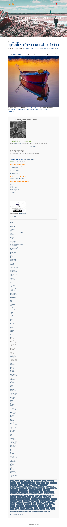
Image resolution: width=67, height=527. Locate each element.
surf (32, 507)
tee (11, 509)
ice (49, 497)
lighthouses (40, 499)
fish (11, 495)
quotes (34, 504)
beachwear (13, 483)
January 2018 (13, 407)
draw (23, 493)
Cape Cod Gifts (13, 241)
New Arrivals (12, 285)
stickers (12, 507)
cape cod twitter (41, 488)
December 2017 (13, 408)
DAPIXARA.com (18, 143)
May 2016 (12, 434)
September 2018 (13, 396)
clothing (31, 490)
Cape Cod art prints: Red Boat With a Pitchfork (33, 45)
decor (46, 491)
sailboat (46, 504)
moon (32, 500)
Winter (11, 333)
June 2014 (12, 465)
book (47, 483)
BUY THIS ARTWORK (33, 107)
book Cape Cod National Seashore (17, 178)
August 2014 (12, 463)
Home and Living (13, 274)
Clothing (11, 255)
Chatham (12, 251)
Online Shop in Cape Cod (29, 159)
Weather (12, 328)
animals (22, 481)
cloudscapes (13, 491)
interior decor (20, 499)
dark (42, 491)
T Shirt (11, 315)
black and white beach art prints (17, 165)
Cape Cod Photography (37, 48)
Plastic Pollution (13, 294)
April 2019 (12, 386)
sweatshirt (42, 507)
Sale (11, 300)
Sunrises (11, 311)
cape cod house (43, 484)
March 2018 (12, 404)
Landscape (12, 278)
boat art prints (13, 172)
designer (12, 493)
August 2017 (12, 413)
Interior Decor (13, 277)
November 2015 (13, 442)
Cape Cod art (26, 48)
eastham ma (29, 493)
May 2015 (12, 450)
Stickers (19, 161)
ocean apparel (14, 502)
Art (10, 225)
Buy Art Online (13, 236)
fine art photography (49, 493)
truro (24, 509)
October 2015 (13, 443)
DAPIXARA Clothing (14, 262)
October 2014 (13, 460)
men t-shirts (12, 184)
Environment (12, 266)
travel (19, 509)
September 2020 (13, 363)
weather (12, 511)
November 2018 (13, 393)
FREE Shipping (13, 270)
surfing (36, 507)
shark (18, 506)
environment (36, 493)
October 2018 (13, 394)
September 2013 (13, 478)
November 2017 (13, 409)
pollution (12, 504)
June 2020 (12, 367)
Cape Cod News (13, 245)
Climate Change (13, 253)
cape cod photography (23, 109)
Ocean (11, 289)
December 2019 (13, 375)
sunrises (22, 507)
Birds (11, 230)
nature (37, 500)
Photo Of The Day (14, 293)
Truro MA (12, 323)
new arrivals (43, 500)
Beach (11, 227)
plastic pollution (48, 502)
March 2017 (12, 420)
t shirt (12, 481)
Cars (11, 249)
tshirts (32, 509)
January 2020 (13, 374)
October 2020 (13, 362)
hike (40, 497)
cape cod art (14, 109)
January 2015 (13, 456)
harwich (29, 497)
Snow (11, 305)
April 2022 (12, 337)
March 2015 (12, 453)
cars (47, 488)
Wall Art (23, 161)
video (43, 509)
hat (33, 497)
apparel (27, 481)
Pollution (12, 296)
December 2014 (13, 457)
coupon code (25, 491)
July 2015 (12, 448)
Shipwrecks (12, 303)
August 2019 (12, 381)
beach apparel (50, 481)
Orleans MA (12, 290)
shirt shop (34, 506)
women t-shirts (13, 183)
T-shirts (11, 316)
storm (17, 507)
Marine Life (12, 281)
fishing (15, 495)
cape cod (21, 484)
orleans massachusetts (24, 502)
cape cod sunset (23, 488)
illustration (13, 499)
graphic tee (13, 497)
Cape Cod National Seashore (16, 244)
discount (18, 493)
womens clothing (41, 511)
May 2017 (12, 418)
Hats (11, 272)
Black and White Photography (16, 232)
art (31, 481)
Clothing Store (13, 256)
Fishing (11, 268)
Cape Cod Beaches (14, 240)
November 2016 (13, 426)
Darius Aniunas (17, 54)
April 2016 (12, 435)
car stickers (12, 192)
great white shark (21, 497)
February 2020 (13, 372)
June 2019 (12, 383)
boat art (41, 109)
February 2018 (13, 405)
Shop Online (12, 304)
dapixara (37, 491)
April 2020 (12, 370)
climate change (14, 490)
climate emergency (23, 490)
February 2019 (13, 389)
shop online (40, 506)
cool (19, 491)
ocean (53, 500)
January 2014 (13, 472)
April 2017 (12, 419)
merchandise (26, 500)
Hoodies (11, 275)
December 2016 (13, 424)
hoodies (45, 497)
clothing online (38, 490)
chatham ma (53, 488)
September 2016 (13, 428)
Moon (11, 282)
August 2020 (12, 364)
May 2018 (12, 401)
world (48, 511)
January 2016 (13, 439)
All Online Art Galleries (15, 173)
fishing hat (12, 186)
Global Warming (13, 271)
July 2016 (12, 431)
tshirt (28, 509)
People (11, 292)
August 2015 (12, 446)
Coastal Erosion (13, 259)
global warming (49, 495)
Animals (11, 222)
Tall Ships (12, 318)
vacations (38, 509)
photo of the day (40, 502)
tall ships (52, 507)
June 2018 (12, 400)
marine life (54, 499)
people (32, 502)
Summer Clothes (13, 309)
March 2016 (12, 437)
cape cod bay (35, 484)
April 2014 (12, 468)
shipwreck (28, 506)
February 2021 (15, 42)
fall (42, 493)
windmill (28, 511)
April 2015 (12, 452)
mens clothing (14, 500)
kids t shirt (27, 499)
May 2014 (12, 467)
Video (11, 324)
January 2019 (13, 390)
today (15, 509)
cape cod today (31, 488)
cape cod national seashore (17, 486)
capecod (15, 216)
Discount (12, 263)
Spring (11, 307)
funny (39, 495)
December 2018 (13, 392)
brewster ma (53, 483)
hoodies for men (13, 187)
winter (33, 511)
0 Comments (11, 111)
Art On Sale (12, 226)
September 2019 (13, 379)
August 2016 (12, 430)
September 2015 (13, 445)
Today (11, 319)
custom (31, 491)
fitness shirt (21, 495)
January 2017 (13, 423)
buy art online (14, 484)
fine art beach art (13, 169)
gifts (43, 495)
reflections (46, 109)
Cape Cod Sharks (13, 248)
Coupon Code (13, 260)
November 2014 (13, 458)
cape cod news (22, 213)
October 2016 (13, 427)
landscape (34, 499)
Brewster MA (13, 234)
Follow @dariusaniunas (33, 146)
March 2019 (12, 388)
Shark (11, 301)
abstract (17, 481)
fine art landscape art (14, 170)
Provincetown (13, 297)
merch (20, 500)
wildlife (23, 511)
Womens (12, 334)
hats (37, 497)
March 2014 (12, 469)
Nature (11, 283)
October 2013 (13, 476)
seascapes (52, 504)
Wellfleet (12, 330)
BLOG (9, 42)
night (49, 500)
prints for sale (19, 504)
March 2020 (12, 371)
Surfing (11, 313)
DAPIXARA (12, 197)
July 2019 (12, 382)
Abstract (11, 221)
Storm (11, 308)
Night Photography (14, 288)
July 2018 (12, 398)
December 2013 (13, 474)
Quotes (11, 298)
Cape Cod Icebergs (14, 242)
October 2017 (13, 411)
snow (50, 506)
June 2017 (12, 416)
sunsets (11, 312)
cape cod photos (34, 109)
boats (43, 483)
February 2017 (13, 422)
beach (44, 481)
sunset (27, 507)
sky (46, 506)
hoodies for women (14, 189)
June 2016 (12, 433)
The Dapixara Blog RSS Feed (16, 514)
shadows (13, 506)
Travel (11, 320)
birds (18, 483)
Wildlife (11, 331)
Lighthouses (12, 279)
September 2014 (13, 461)
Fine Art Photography (49, 48)
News (11, 286)
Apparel (14, 161)
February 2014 (13, 471)
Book (11, 233)
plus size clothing (13, 190)
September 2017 (13, 412)
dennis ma (51, 491)
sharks (22, 506)
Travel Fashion (13, 322)
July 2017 (12, 415)
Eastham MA (12, 264)
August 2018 (12, 397)
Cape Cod (12, 237)
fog (27, 495)
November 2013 (13, 475)
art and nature (37, 481)
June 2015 (12, 449)
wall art (48, 509)
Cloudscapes (12, 257)
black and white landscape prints (17, 167)
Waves (11, 327)
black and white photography (27, 483)
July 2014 (12, 464)
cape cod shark (14, 488)
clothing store (46, 490)
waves (53, 509)
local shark (47, 499)
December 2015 (13, 441)
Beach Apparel (13, 229)
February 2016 (13, 438)
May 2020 (12, 368)
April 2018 (12, 403)
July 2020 (12, 366)
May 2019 (12, 385)
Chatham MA (13, 252)
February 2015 (13, 454)
